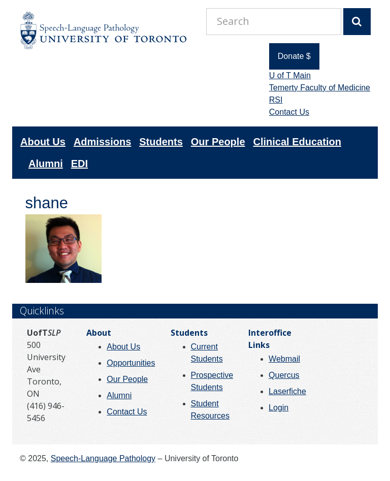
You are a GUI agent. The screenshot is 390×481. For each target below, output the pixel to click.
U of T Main (290, 75)
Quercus (284, 375)
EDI (79, 163)
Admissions (102, 141)
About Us (43, 141)
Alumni (45, 163)
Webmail (284, 359)
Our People (218, 141)
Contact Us (289, 112)
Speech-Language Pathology (103, 458)
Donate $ (294, 56)
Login (278, 407)
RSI (276, 99)
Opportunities (131, 363)
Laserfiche (287, 391)
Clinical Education (297, 141)
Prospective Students (212, 381)
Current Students (207, 352)
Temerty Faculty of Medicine (319, 87)
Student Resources (210, 409)
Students (161, 141)
